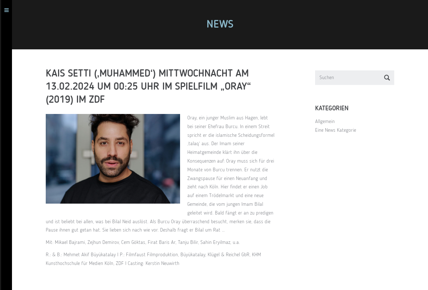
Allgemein (328, 121)
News (223, 24)
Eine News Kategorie (338, 130)
